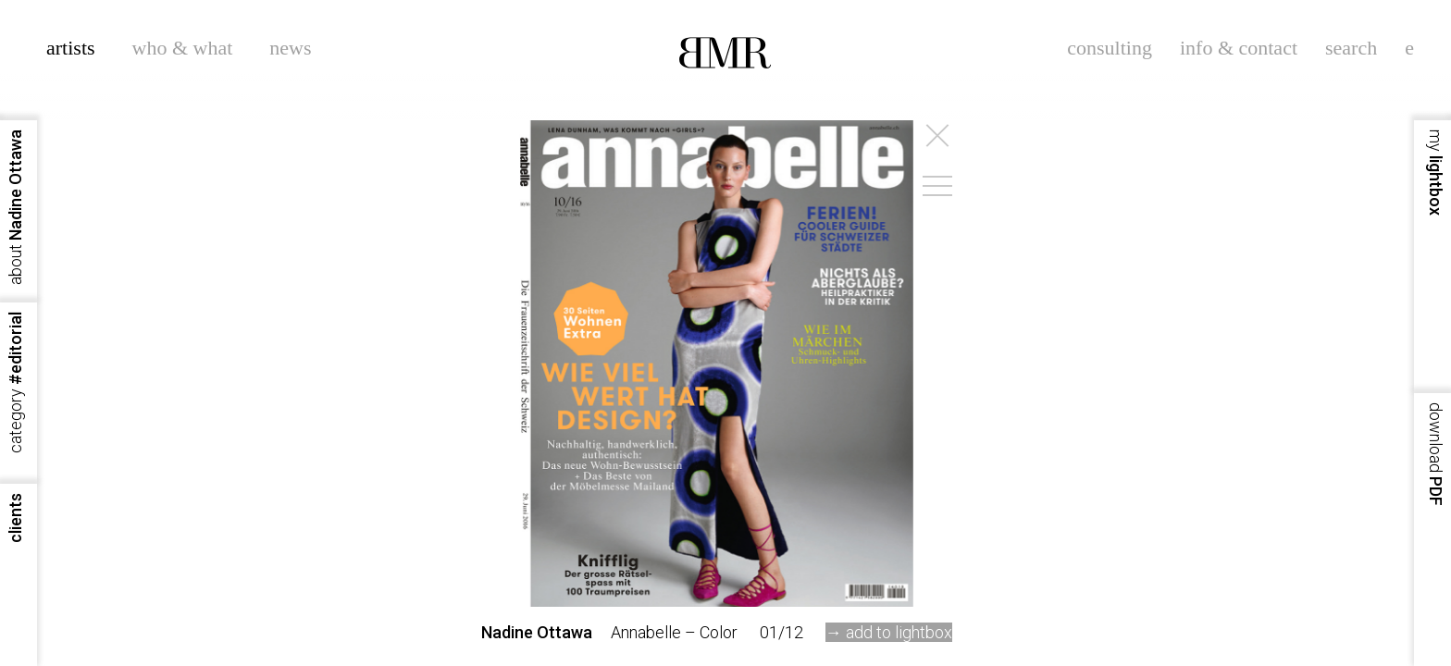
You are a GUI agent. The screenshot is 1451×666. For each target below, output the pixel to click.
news (290, 47)
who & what (182, 47)
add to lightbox (899, 632)
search (1351, 47)
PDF (1435, 454)
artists (70, 47)
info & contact (1238, 47)
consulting (1109, 47)
